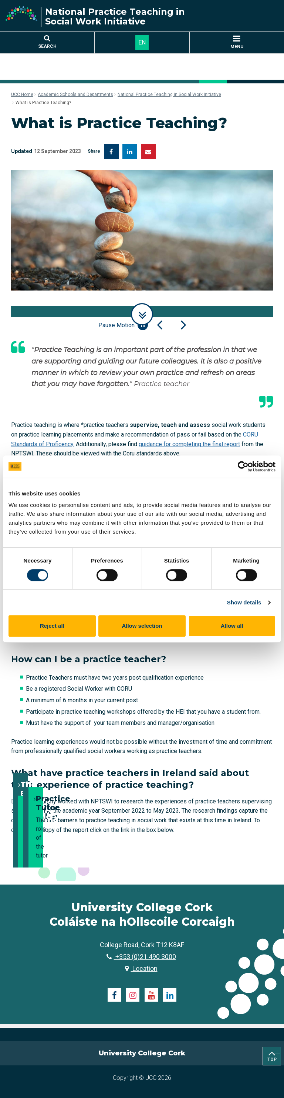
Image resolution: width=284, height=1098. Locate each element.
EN (142, 42)
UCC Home (22, 94)
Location (141, 968)
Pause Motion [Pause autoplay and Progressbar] (123, 325)
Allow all (232, 626)
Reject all (52, 626)
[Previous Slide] (160, 325)
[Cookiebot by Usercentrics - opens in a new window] (243, 466)
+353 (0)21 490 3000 (141, 957)
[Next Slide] (183, 325)
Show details (244, 602)
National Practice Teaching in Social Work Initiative (169, 94)
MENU (236, 42)
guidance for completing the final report (189, 444)
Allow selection (142, 626)
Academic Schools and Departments (75, 94)
